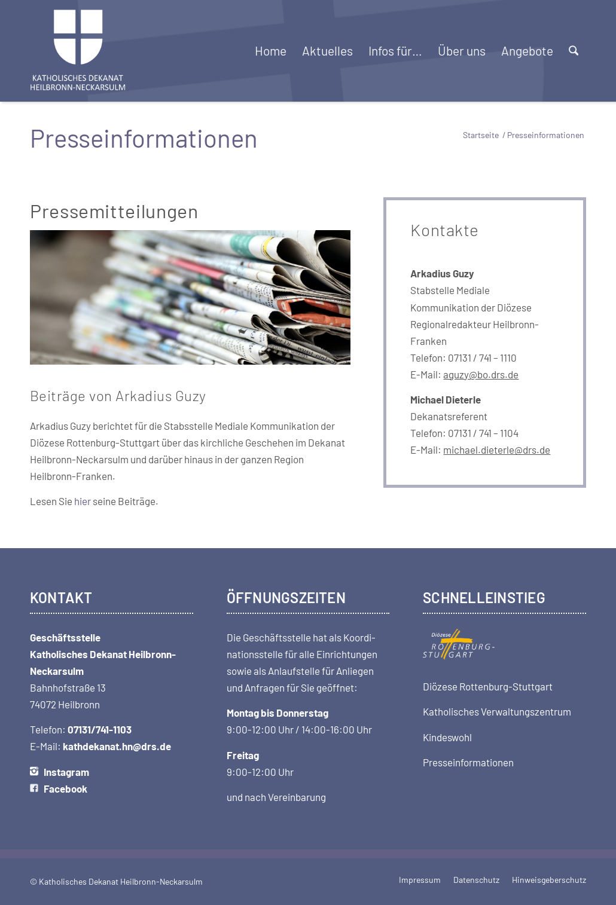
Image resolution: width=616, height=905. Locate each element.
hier (82, 501)
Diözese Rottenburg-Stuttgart (488, 686)
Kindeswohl (447, 737)
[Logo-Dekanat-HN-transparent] (78, 51)
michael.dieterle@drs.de (496, 449)
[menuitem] (270, 51)
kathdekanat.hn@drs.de (117, 746)
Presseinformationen (468, 762)
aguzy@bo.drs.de (481, 374)
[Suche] (573, 51)
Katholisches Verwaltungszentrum (497, 711)
